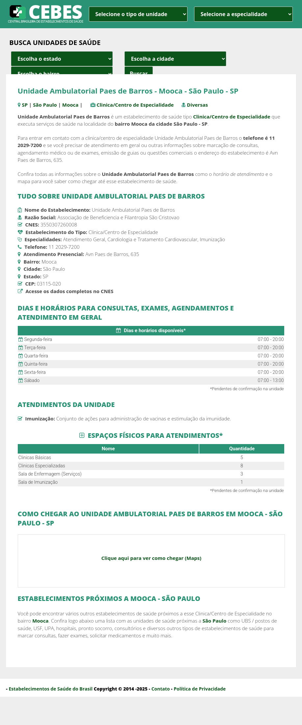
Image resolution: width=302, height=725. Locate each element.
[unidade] (138, 14)
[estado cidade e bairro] (62, 58)
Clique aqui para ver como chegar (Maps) (151, 558)
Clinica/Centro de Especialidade (135, 104)
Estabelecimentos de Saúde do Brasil (50, 689)
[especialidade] (243, 14)
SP (25, 104)
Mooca (70, 104)
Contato (160, 689)
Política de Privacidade (200, 689)
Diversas (197, 104)
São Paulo (45, 104)
